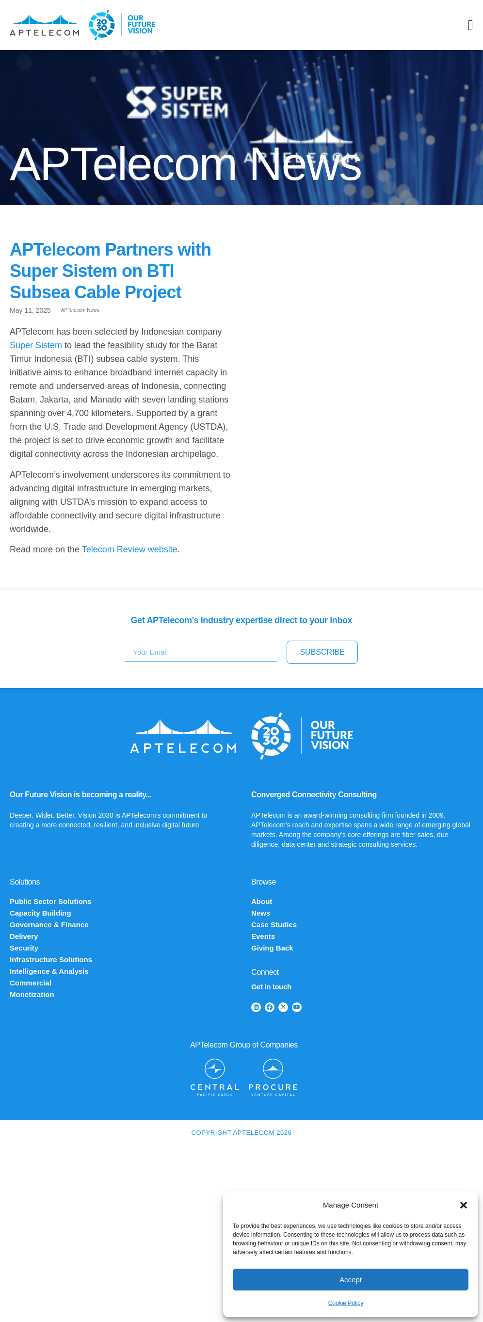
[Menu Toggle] (470, 25)
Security (24, 948)
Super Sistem (36, 345)
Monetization (32, 994)
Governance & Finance (49, 924)
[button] (463, 1205)
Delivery (24, 936)
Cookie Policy (346, 1303)
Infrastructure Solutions (51, 959)
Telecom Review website (129, 549)
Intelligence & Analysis (49, 971)
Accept (350, 1279)
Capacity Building (40, 913)
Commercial (30, 983)
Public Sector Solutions (50, 901)
